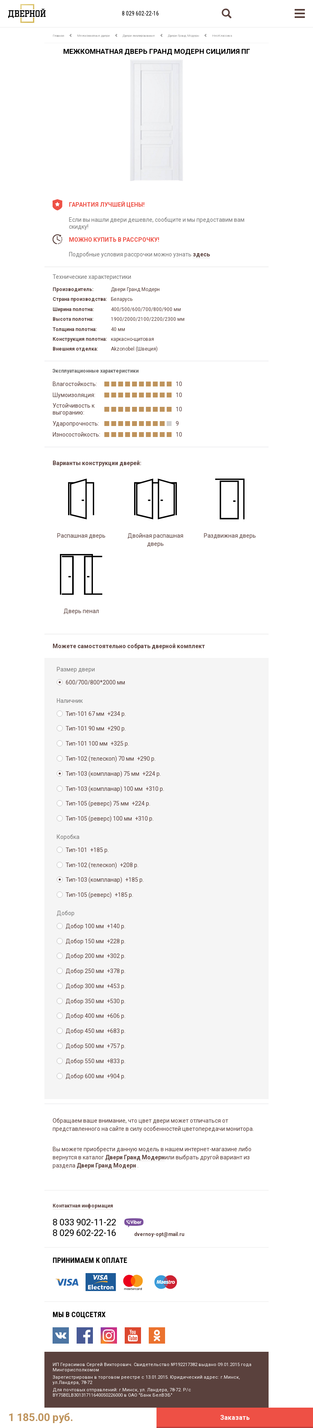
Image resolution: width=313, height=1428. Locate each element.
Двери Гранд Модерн (183, 36)
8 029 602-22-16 (140, 13)
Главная (58, 36)
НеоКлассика (222, 36)
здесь (201, 254)
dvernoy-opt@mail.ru (159, 1234)
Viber (134, 1222)
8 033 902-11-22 (84, 1222)
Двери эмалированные (139, 36)
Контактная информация (83, 1206)
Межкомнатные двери (93, 36)
